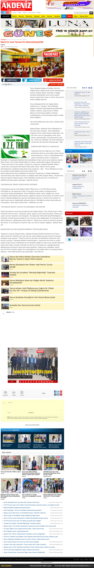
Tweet (43, 393)
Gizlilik (19, 12)
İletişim (24, 12)
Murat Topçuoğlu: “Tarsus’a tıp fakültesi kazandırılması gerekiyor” (23, 510)
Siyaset (36, 16)
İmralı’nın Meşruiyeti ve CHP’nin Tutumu (82, 196)
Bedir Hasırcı (77, 194)
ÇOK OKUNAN (72, 88)
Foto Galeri (69, 151)
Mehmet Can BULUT (80, 175)
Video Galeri (69, 213)
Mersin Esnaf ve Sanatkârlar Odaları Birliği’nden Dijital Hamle (22, 515)
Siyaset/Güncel (53, 474)
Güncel (49, 16)
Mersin (21, 16)
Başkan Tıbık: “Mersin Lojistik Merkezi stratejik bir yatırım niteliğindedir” (24, 534)
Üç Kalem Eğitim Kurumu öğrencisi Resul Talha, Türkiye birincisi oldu (24, 528)
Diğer (76, 16)
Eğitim (14, 16)
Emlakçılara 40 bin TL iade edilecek (82, 93)
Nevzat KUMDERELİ (80, 203)
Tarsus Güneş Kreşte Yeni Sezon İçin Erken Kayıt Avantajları (21, 542)
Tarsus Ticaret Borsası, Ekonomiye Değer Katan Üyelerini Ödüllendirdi (24, 552)
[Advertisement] (15, 99)
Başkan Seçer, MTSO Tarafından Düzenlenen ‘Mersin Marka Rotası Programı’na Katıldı (29, 547)
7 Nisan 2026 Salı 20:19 (80, 147)
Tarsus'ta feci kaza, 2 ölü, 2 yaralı (82, 132)
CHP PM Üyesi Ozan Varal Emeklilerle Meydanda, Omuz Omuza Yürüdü (39, 446)
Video (70, 16)
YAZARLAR (70, 171)
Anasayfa (3, 39)
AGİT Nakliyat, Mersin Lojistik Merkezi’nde (16, 531)
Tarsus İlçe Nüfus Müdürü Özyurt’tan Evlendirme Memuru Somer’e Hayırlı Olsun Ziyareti (24, 446)
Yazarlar (57, 16)
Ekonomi (29, 16)
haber (13, 312)
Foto (63, 16)
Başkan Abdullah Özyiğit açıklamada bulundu (17, 507)
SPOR (32, 496)
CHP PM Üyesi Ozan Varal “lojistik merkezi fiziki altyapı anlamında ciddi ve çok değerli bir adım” (32, 505)
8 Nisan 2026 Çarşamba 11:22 (82, 135)
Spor (43, 16)
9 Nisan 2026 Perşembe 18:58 (82, 107)
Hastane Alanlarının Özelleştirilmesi (78, 187)
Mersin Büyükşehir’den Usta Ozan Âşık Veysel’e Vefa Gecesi (21, 502)
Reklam (39, 12)
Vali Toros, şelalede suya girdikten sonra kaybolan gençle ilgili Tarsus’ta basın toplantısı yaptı (31, 536)
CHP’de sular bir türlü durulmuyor (79, 178)
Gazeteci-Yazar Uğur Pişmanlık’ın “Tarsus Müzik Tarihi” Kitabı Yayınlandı (25, 544)
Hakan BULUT (77, 184)
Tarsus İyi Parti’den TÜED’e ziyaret (7, 445)
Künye (14, 12)
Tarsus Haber (31, 12)
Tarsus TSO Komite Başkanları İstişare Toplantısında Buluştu (21, 550)
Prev (89, 88)
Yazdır (3, 84)
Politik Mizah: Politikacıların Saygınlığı (81, 206)
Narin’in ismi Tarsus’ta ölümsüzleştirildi (16, 39)
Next (91, 88)
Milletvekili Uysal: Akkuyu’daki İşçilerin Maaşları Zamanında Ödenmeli (83, 143)
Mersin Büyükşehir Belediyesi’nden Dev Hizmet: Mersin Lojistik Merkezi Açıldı (26, 539)
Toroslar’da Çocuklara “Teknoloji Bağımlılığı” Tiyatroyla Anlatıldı (22, 523)
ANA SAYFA (6, 16)
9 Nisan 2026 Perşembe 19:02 (82, 127)
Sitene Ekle (84, 16)
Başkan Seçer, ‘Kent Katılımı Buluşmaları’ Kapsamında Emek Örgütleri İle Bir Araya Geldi (30, 526)
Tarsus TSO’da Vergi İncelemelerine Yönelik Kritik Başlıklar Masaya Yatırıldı (26, 518)
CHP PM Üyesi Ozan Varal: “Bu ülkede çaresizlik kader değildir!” (22, 521)
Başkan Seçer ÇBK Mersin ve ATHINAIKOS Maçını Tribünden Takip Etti (25, 513)
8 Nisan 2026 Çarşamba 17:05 (82, 95)
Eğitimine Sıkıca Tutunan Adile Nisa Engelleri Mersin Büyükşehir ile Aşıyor (55, 446)
